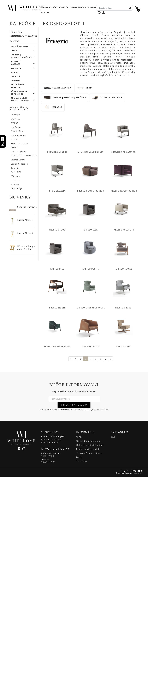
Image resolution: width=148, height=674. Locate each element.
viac (113, 633)
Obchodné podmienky (88, 638)
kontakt (46, 12)
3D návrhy (90, 7)
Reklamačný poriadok (87, 646)
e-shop (44, 7)
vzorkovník (77, 7)
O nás (79, 634)
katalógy (64, 7)
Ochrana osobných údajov (90, 642)
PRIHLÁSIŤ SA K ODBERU (74, 602)
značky (54, 7)
